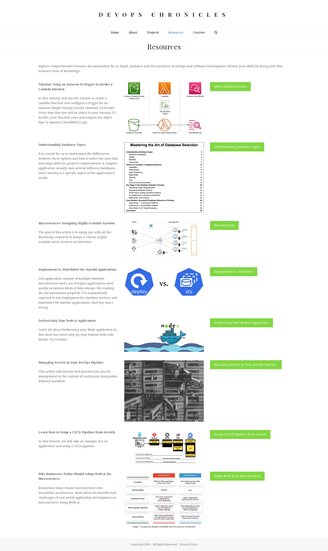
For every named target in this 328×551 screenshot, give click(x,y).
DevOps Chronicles (164, 14)
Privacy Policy (189, 544)
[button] (216, 32)
